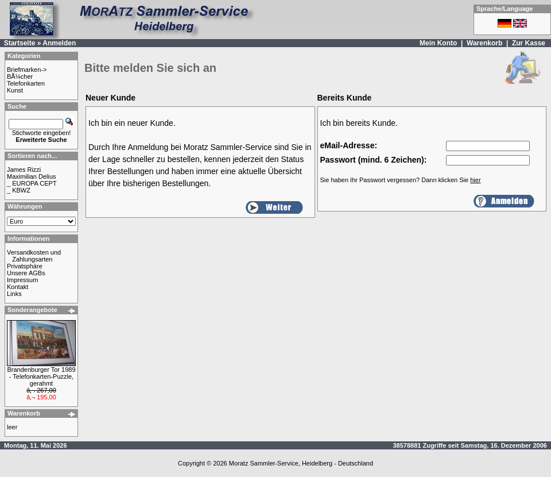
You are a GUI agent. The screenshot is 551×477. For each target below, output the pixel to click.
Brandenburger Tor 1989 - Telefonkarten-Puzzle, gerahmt (41, 376)
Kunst (15, 90)
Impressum (22, 279)
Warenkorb (484, 43)
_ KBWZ (18, 190)
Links (14, 293)
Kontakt (17, 286)
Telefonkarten (26, 83)
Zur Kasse (528, 43)
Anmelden (59, 43)
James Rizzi (24, 169)
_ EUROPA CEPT (32, 183)
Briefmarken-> (26, 69)
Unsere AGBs (26, 273)
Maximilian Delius (31, 176)
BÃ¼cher (20, 76)
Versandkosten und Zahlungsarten (34, 256)
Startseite (20, 43)
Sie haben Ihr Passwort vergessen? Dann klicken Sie (400, 179)
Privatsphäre (24, 266)
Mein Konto (438, 43)
